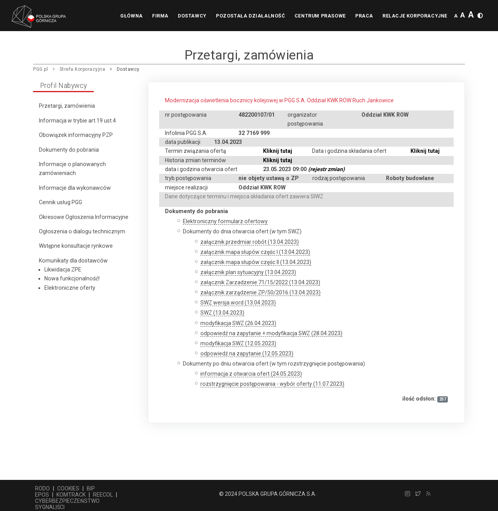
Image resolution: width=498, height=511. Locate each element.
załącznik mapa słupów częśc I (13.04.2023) (255, 252)
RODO (42, 488)
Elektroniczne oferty (69, 288)
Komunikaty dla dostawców (73, 260)
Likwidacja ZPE (62, 269)
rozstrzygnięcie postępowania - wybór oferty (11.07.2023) (272, 384)
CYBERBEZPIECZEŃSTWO (67, 501)
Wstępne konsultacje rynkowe (76, 246)
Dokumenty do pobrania (69, 150)
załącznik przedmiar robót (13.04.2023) (249, 242)
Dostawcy (182, 16)
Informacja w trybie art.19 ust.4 (77, 120)
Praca (361, 16)
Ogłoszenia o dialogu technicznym (82, 231)
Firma (148, 16)
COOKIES (68, 488)
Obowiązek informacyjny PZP (76, 135)
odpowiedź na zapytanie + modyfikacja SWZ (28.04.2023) (271, 333)
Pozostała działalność (243, 16)
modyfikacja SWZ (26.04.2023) (238, 323)
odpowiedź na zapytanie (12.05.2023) (246, 353)
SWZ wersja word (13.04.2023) (238, 302)
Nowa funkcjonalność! (72, 278)
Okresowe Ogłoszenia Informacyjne (83, 217)
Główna (118, 16)
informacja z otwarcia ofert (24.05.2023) (251, 374)
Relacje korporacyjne (413, 16)
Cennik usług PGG (60, 202)
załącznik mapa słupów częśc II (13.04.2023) (255, 262)
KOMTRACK (71, 495)
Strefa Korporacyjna (82, 69)
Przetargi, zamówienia (67, 106)
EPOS (42, 495)
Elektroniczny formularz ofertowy (225, 221)
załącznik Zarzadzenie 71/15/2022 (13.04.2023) (260, 282)
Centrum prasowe (314, 16)
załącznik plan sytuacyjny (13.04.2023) (248, 272)
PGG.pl (40, 69)
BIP (91, 488)
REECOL (103, 495)
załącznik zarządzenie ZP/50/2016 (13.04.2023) (260, 292)
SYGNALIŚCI (50, 507)
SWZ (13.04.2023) (222, 313)
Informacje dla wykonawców (75, 188)
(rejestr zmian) (326, 169)
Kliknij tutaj (277, 151)
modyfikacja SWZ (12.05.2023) (238, 343)
